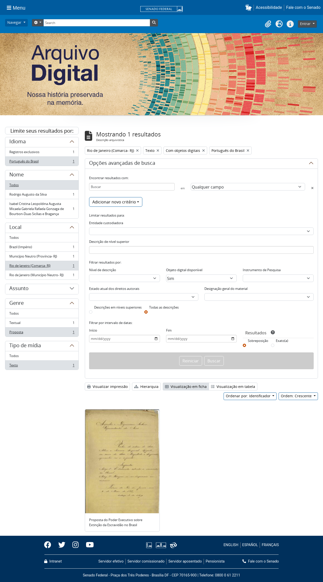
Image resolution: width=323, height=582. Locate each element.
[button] (249, 7)
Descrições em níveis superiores (118, 307)
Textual (41, 324)
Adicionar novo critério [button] (114, 202)
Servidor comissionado (146, 561)
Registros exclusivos (41, 153)
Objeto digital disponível (184, 270)
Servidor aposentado (185, 561)
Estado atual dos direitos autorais (114, 288)
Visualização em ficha (186, 386)
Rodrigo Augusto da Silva (41, 195)
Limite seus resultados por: (41, 130)
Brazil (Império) (41, 248)
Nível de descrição (102, 270)
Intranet (53, 561)
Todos (14, 185)
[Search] (96, 23)
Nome (16, 175)
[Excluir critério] (312, 188)
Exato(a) (282, 340)
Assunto (19, 289)
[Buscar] (132, 187)
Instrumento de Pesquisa (262, 270)
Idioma (17, 142)
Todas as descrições (164, 307)
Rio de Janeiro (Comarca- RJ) (41, 266)
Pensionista (215, 561)
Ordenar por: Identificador (249, 395)
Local (15, 227)
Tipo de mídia (25, 346)
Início (93, 330)
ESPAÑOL (250, 545)
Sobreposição (258, 340)
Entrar (306, 23)
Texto (41, 366)
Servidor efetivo (111, 561)
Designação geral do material (226, 288)
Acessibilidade (269, 7)
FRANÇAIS (270, 545)
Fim (169, 330)
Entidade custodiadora (106, 223)
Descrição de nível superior (109, 241)
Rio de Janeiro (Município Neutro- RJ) (41, 276)
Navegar (14, 22)
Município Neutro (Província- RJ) (41, 257)
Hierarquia (146, 386)
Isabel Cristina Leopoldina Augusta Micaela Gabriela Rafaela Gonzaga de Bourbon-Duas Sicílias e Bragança (41, 208)
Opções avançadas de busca (122, 163)
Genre (16, 303)
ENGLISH (231, 545)
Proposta (41, 333)
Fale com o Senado (303, 7)
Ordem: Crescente (297, 395)
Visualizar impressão (107, 386)
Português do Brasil (41, 162)
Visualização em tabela (233, 386)
